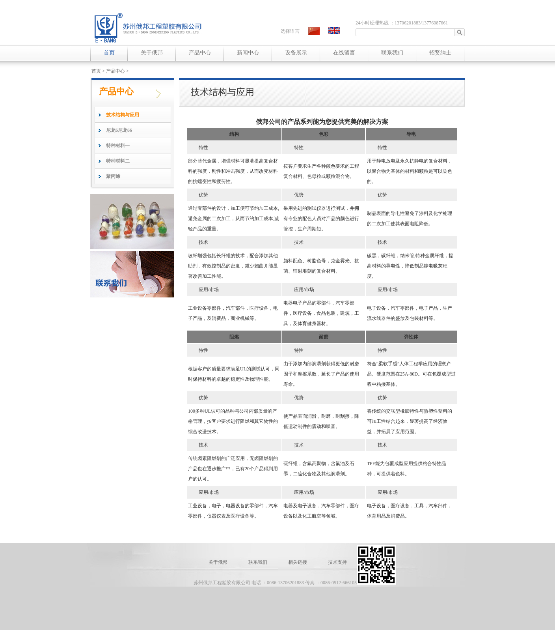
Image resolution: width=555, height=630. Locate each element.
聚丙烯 (113, 176)
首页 (109, 53)
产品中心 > (117, 71)
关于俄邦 (152, 53)
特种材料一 (118, 145)
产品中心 (200, 53)
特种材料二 (118, 161)
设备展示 (296, 53)
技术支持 (337, 562)
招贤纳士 (440, 53)
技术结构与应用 (122, 115)
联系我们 (392, 53)
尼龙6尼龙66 (119, 130)
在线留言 (344, 53)
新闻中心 (248, 53)
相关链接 (298, 562)
